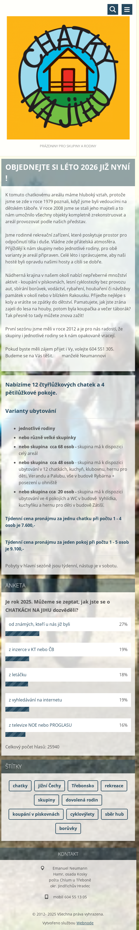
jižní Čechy (49, 786)
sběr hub (114, 814)
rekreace (114, 786)
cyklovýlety (82, 814)
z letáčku (17, 675)
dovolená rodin (82, 800)
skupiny (46, 800)
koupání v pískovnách (36, 814)
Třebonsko (83, 786)
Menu (127, 9)
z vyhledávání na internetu (35, 700)
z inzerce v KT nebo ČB (31, 649)
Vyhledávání (112, 9)
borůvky (68, 828)
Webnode (85, 922)
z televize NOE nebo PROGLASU (40, 725)
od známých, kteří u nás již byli (39, 624)
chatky (20, 786)
